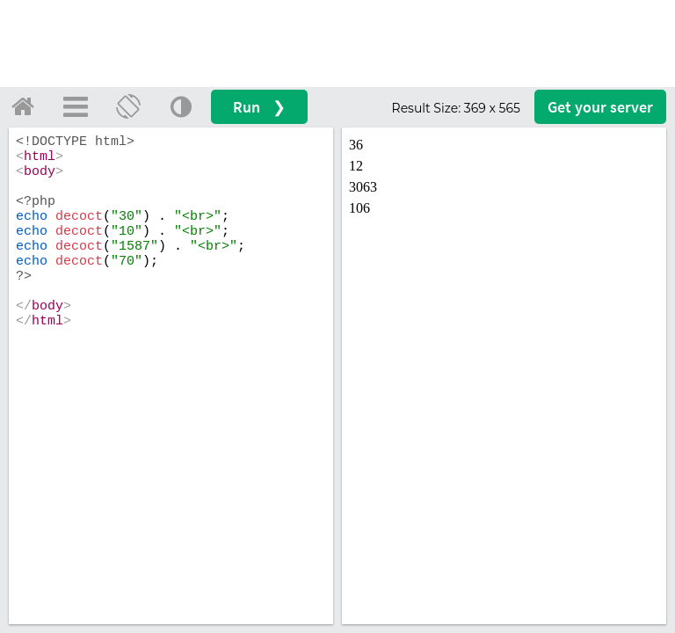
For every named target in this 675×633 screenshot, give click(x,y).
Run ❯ (259, 107)
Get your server (600, 107)
